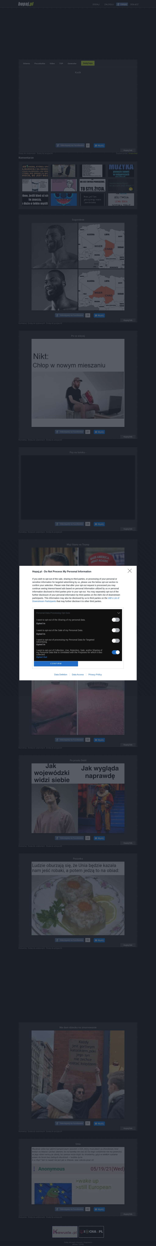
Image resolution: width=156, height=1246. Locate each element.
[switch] (116, 620)
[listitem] (78, 613)
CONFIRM (56, 664)
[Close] (131, 572)
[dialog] (78, 623)
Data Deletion (60, 674)
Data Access (78, 674)
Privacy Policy (95, 674)
